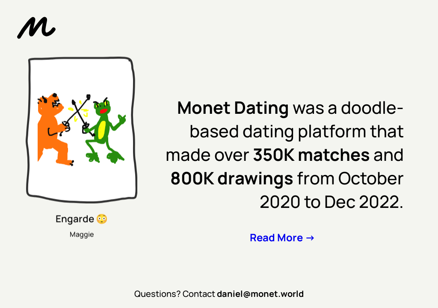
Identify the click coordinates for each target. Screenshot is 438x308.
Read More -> (282, 237)
